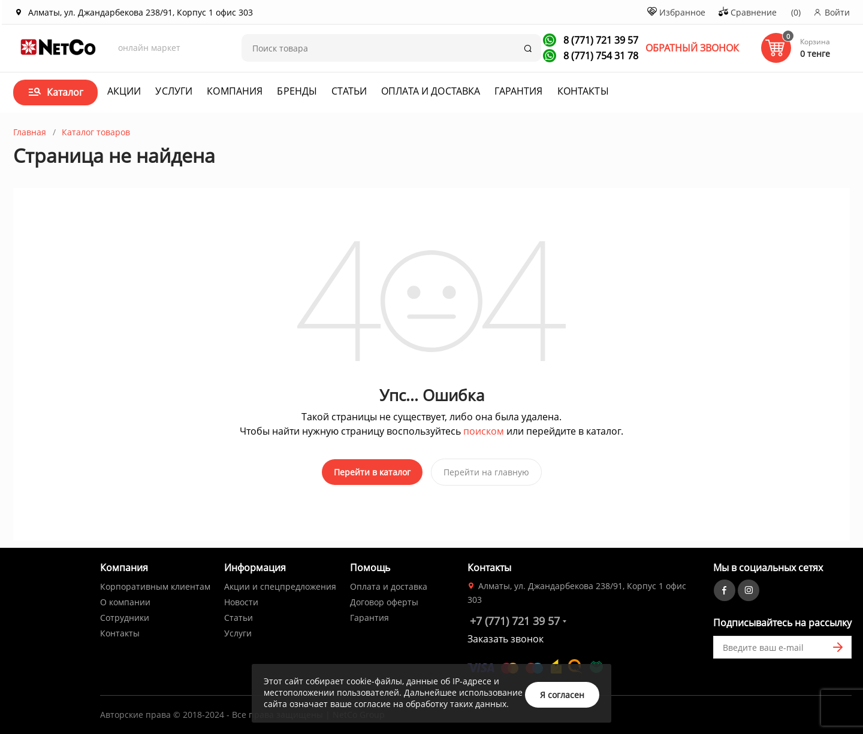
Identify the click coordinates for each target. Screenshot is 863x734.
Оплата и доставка (430, 91)
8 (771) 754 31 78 (599, 55)
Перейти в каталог (372, 472)
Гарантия (518, 91)
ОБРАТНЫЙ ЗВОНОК (692, 47)
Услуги (173, 91)
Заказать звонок (505, 636)
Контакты (583, 91)
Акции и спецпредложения (280, 584)
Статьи (349, 91)
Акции (124, 91)
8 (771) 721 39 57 (599, 40)
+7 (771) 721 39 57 (515, 618)
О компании (125, 599)
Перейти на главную (486, 472)
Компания (234, 91)
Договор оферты (384, 599)
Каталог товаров (96, 132)
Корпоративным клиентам (155, 584)
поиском (483, 431)
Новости (241, 599)
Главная (29, 132)
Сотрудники (124, 615)
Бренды (297, 91)
